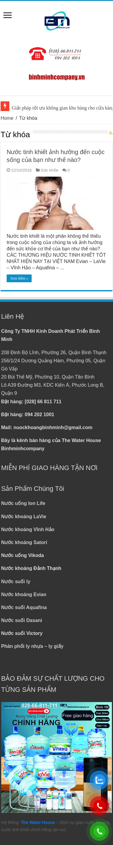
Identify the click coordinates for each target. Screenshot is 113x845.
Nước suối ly (15, 581)
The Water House (38, 822)
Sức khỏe (49, 170)
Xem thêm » (19, 278)
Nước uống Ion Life (23, 503)
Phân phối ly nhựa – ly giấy (32, 646)
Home (7, 118)
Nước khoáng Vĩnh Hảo (28, 529)
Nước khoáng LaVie (23, 516)
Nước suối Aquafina (24, 607)
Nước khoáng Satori (24, 542)
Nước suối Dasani (21, 620)
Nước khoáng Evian (23, 594)
